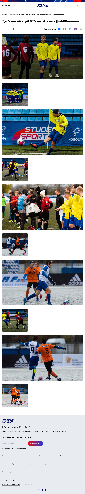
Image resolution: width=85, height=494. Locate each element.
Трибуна (12, 472)
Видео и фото (14, 14)
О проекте (32, 456)
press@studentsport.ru (10, 480)
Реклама (42, 456)
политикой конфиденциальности (19, 448)
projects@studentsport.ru (11, 484)
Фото (22, 14)
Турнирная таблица (51, 464)
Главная (4, 14)
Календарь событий (32, 464)
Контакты (63, 456)
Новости (5, 464)
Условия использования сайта (13, 456)
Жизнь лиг (66, 464)
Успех (4, 472)
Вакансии (52, 456)
